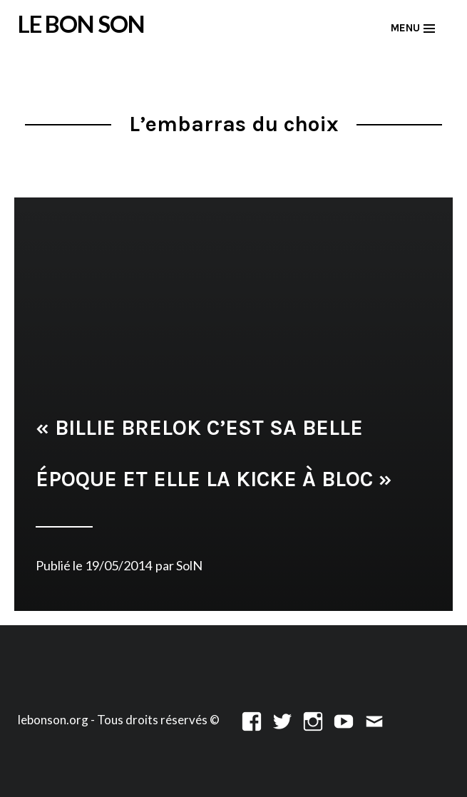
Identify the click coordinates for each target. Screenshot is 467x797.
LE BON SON (81, 24)
